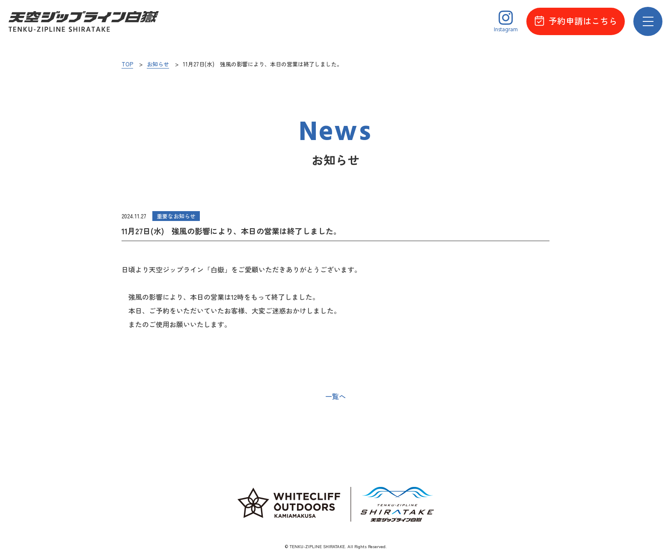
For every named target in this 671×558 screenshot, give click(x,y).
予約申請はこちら (575, 21)
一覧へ (335, 396)
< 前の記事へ (139, 396)
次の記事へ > (531, 396)
